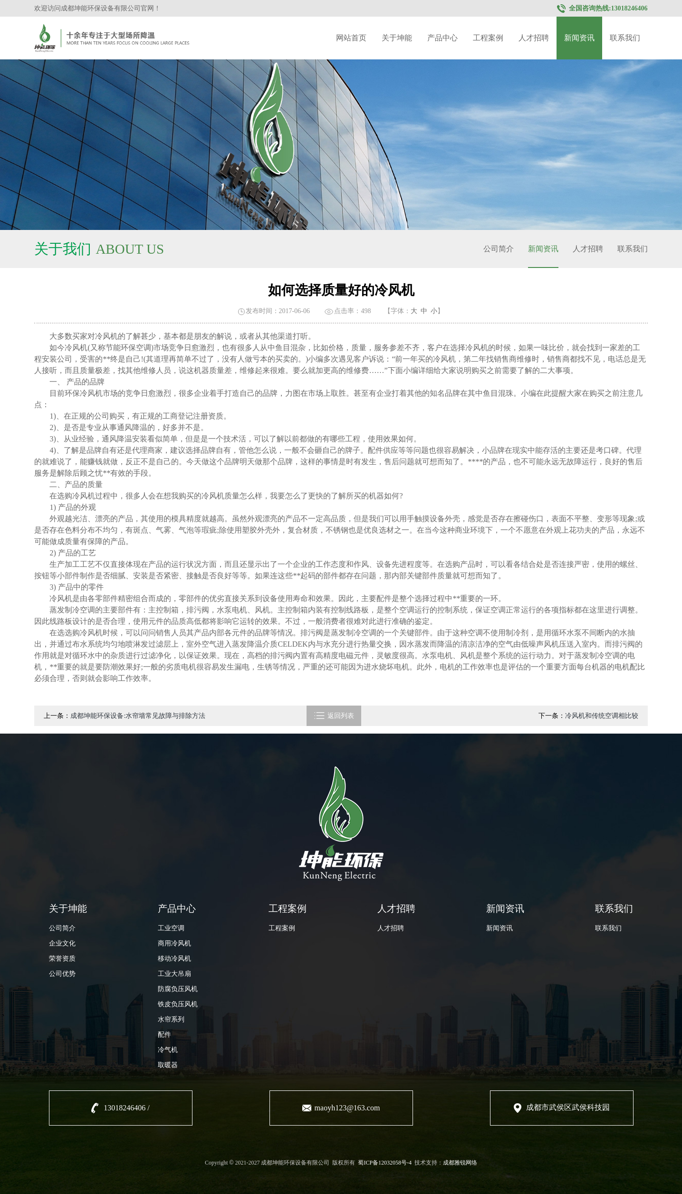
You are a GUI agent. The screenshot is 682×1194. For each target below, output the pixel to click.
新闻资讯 (579, 38)
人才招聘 (534, 38)
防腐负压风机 (178, 989)
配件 (164, 1034)
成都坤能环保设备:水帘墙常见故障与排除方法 (137, 715)
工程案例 (488, 38)
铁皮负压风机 (178, 1004)
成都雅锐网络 (460, 1162)
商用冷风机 (174, 943)
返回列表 (334, 716)
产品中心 (442, 38)
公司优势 (62, 973)
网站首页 (351, 38)
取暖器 (168, 1065)
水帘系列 (171, 1019)
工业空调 (171, 928)
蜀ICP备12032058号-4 (385, 1162)
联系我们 (625, 38)
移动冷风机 (174, 958)
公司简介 (498, 249)
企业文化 (62, 943)
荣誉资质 (62, 958)
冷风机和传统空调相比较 (601, 715)
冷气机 (168, 1049)
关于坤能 (397, 38)
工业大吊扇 (174, 973)
